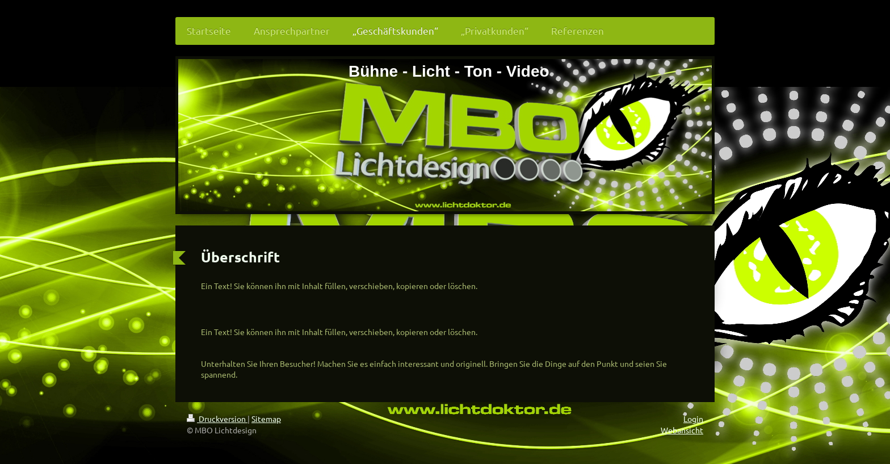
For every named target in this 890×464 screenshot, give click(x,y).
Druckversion (217, 418)
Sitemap (266, 418)
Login (693, 418)
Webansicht (682, 430)
